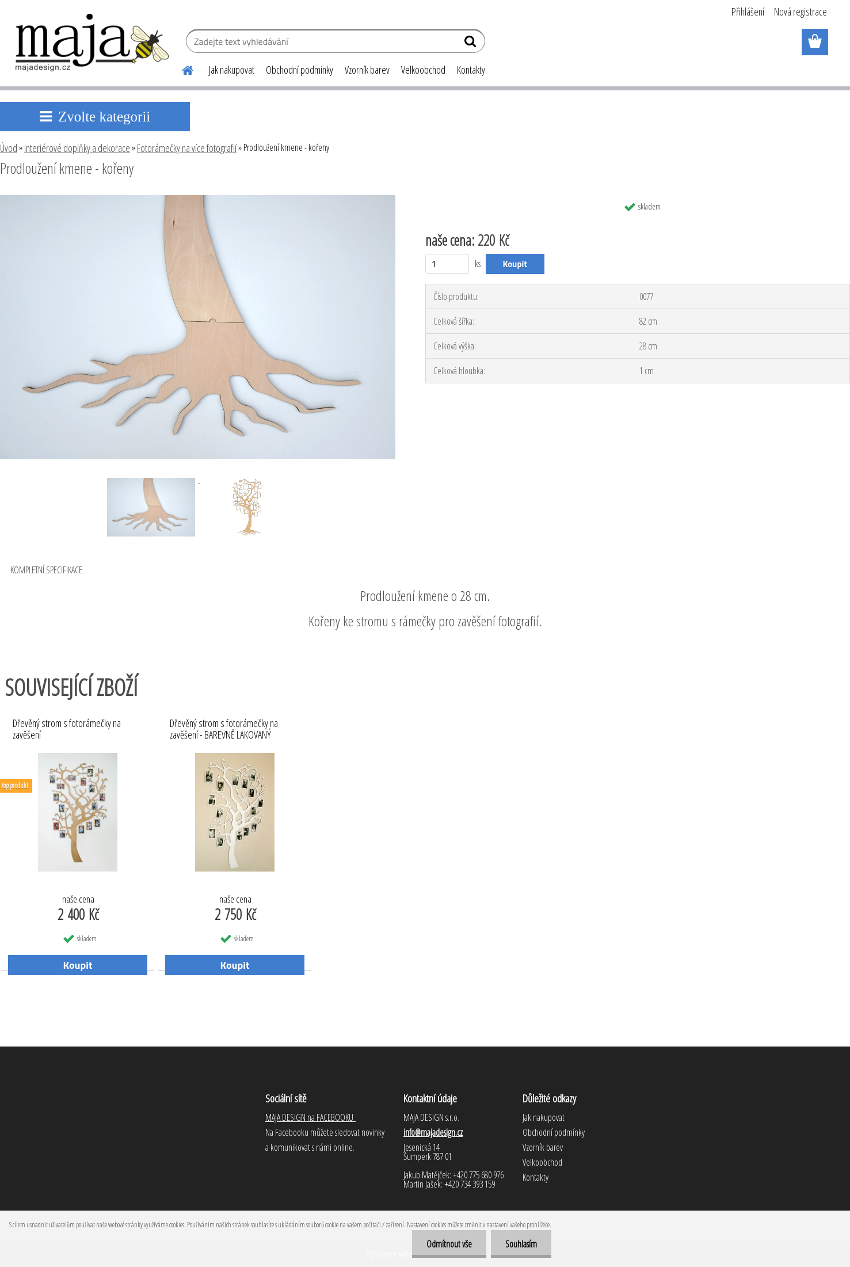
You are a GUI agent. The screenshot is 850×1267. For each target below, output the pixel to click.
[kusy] (447, 264)
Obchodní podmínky (299, 70)
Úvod (8, 148)
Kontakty (471, 70)
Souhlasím (521, 1244)
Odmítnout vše (449, 1244)
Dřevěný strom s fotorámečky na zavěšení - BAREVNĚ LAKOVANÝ (224, 729)
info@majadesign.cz (433, 1132)
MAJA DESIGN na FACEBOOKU (310, 1117)
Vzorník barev (367, 70)
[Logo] (93, 42)
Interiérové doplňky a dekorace (77, 148)
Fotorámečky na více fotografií (187, 148)
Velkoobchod (423, 70)
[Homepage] (181, 68)
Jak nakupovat (231, 70)
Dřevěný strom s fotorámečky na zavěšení (67, 729)
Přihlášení (747, 11)
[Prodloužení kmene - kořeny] (197, 199)
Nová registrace (800, 11)
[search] (472, 44)
